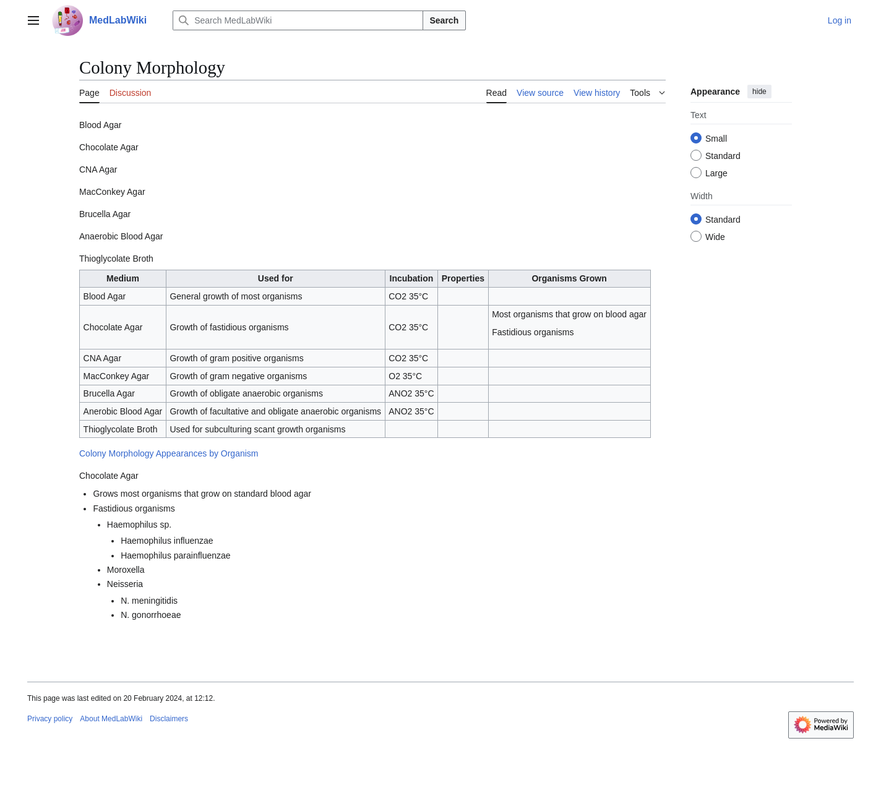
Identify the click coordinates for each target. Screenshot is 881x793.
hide (759, 91)
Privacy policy (49, 718)
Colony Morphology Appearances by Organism (169, 453)
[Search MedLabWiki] (298, 20)
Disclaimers (169, 718)
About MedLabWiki (111, 718)
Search (444, 20)
